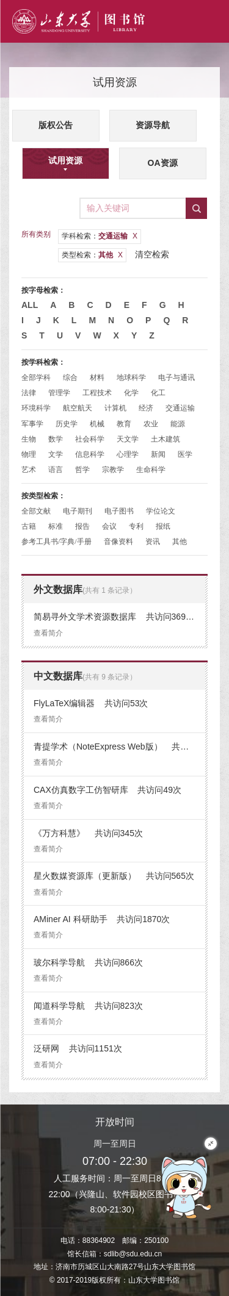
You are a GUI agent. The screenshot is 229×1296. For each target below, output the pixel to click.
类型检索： (92, 255)
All (29, 305)
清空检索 (152, 254)
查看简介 (48, 633)
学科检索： (99, 236)
